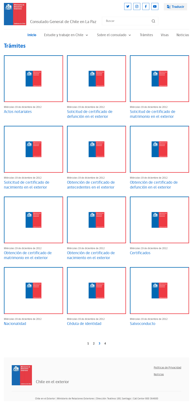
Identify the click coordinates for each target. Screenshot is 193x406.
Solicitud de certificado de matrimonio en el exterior (152, 114)
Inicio (31, 35)
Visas (165, 35)
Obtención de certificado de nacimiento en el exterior (91, 255)
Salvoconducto (142, 324)
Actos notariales (18, 112)
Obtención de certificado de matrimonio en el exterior (28, 255)
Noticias (183, 35)
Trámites (146, 35)
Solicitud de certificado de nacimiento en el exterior (26, 185)
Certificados (140, 253)
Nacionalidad (15, 324)
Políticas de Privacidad (167, 368)
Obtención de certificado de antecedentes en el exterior (91, 185)
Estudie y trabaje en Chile (66, 35)
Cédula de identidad (84, 324)
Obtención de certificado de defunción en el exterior (154, 185)
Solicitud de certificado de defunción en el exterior (89, 114)
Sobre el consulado (114, 35)
